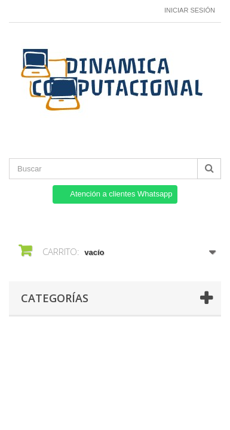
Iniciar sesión (189, 10)
